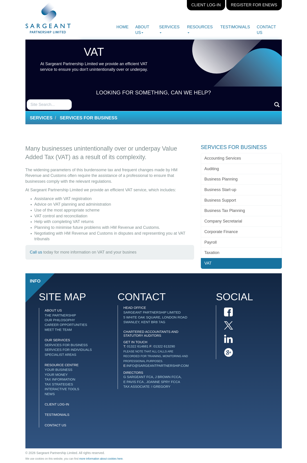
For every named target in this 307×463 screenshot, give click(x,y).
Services (169, 29)
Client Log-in (206, 5)
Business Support (220, 200)
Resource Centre (62, 365)
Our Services (57, 340)
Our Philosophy (60, 320)
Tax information (60, 379)
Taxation (212, 252)
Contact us (266, 30)
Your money (56, 374)
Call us (36, 252)
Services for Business (88, 117)
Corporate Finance (221, 231)
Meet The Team (58, 330)
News (50, 394)
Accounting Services (222, 158)
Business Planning (221, 179)
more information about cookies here (101, 458)
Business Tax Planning (224, 210)
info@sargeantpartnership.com (158, 365)
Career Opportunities (66, 325)
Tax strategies (59, 384)
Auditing (211, 169)
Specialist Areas (60, 354)
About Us (142, 30)
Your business (58, 370)
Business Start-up (220, 189)
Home (123, 27)
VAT (208, 263)
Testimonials (235, 27)
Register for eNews (254, 5)
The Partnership (60, 315)
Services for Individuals (68, 350)
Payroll (210, 242)
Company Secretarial (223, 221)
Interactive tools (62, 389)
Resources (200, 29)
